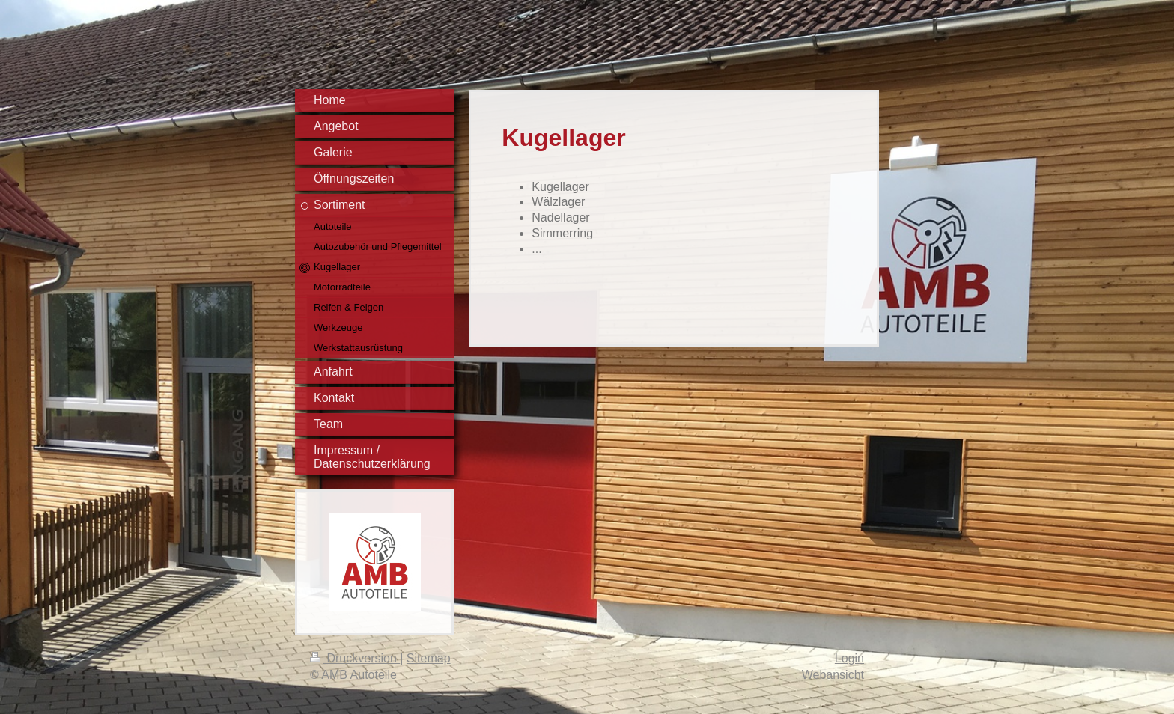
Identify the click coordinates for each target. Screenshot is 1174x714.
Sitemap (429, 658)
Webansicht (833, 674)
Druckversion (355, 658)
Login (849, 658)
